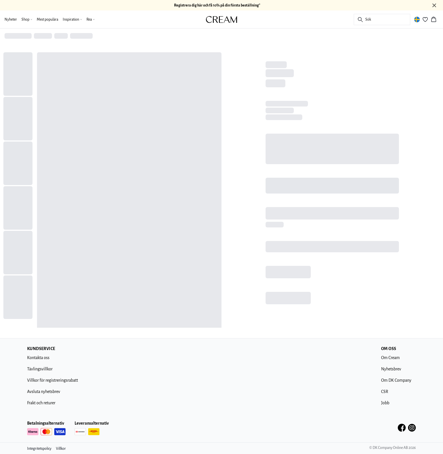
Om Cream (390, 357)
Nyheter (11, 19)
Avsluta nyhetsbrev (43, 391)
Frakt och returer (41, 403)
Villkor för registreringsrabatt (52, 380)
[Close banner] (434, 5)
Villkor (61, 449)
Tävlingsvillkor (40, 369)
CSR (384, 391)
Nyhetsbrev (391, 369)
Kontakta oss (38, 357)
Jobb (385, 403)
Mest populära (47, 19)
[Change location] (417, 19)
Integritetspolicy (39, 449)
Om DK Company (396, 380)
